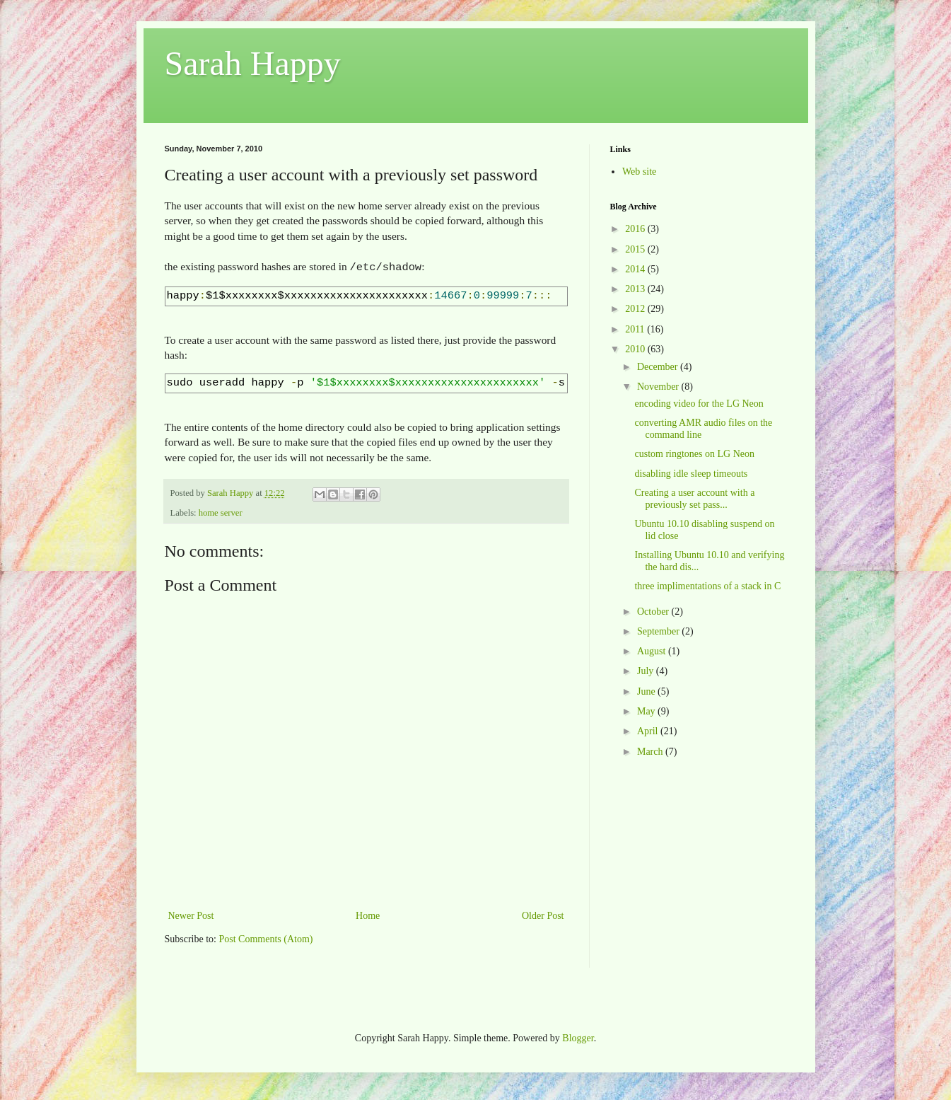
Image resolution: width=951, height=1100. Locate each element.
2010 (636, 349)
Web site (639, 171)
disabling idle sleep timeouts (690, 473)
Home (368, 914)
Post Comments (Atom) (266, 937)
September (659, 631)
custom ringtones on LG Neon (694, 453)
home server (221, 511)
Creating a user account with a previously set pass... (694, 498)
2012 (636, 308)
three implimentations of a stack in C (707, 586)
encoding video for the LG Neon (698, 403)
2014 (636, 269)
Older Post (543, 914)
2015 (636, 249)
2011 (636, 329)
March (651, 751)
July (646, 671)
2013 (636, 289)
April (648, 731)
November (659, 386)
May (647, 711)
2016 (636, 229)
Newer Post (191, 914)
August (652, 651)
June (647, 691)
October (654, 611)
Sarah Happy (253, 63)
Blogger (577, 1036)
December (658, 366)
